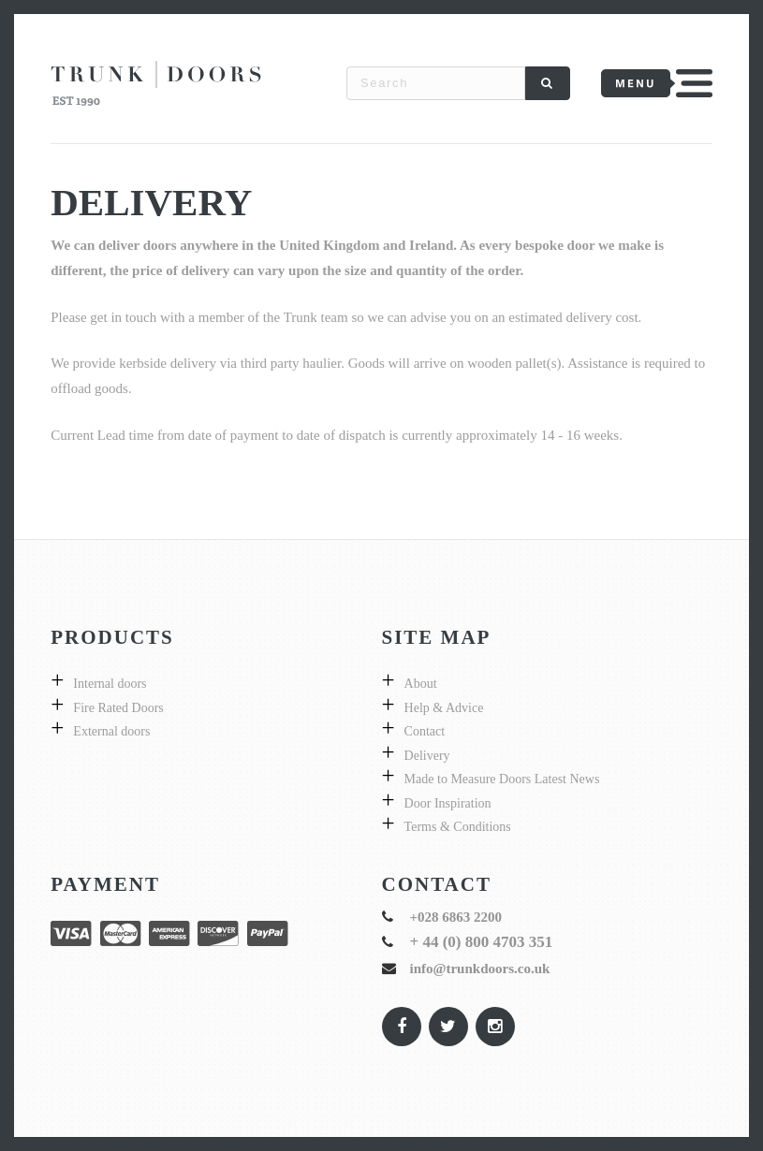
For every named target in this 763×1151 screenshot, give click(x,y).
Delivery (427, 756)
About (420, 684)
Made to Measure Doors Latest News (502, 779)
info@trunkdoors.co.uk (480, 968)
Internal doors (109, 684)
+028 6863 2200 (456, 917)
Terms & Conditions (457, 827)
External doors (111, 731)
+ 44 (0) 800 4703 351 (481, 942)
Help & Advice (444, 708)
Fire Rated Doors (118, 708)
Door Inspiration (448, 803)
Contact (425, 731)
